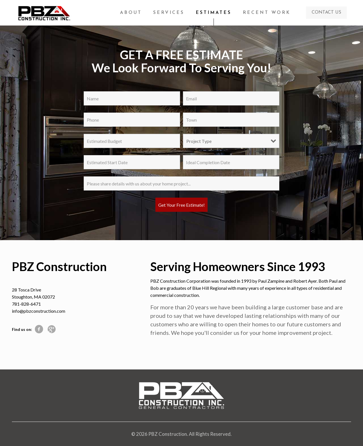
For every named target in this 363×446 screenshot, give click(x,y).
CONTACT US (326, 12)
